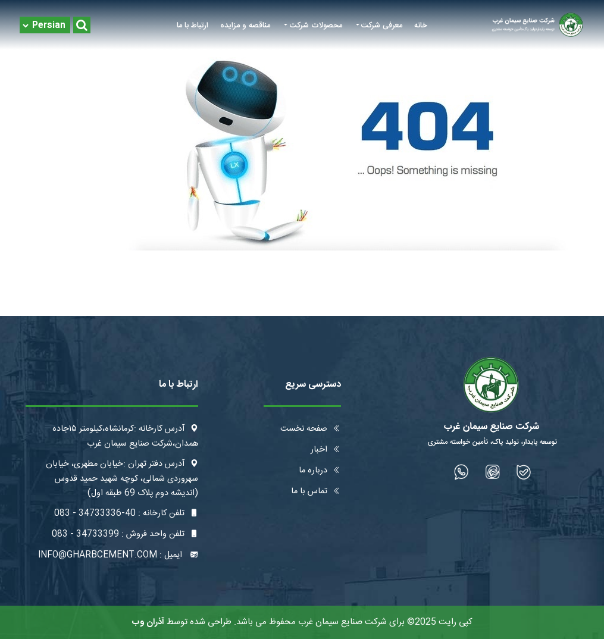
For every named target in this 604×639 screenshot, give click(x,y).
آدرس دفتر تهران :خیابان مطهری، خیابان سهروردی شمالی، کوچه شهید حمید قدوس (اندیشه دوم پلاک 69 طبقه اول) (122, 478)
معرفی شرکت (381, 25)
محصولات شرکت (316, 25)
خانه (420, 25)
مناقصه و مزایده (245, 25)
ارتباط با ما (192, 25)
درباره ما (320, 470)
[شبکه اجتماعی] (524, 472)
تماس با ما (316, 491)
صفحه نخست (310, 429)
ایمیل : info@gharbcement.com (118, 555)
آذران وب (148, 622)
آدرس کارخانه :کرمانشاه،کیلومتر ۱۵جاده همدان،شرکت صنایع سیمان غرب (125, 436)
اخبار (326, 450)
